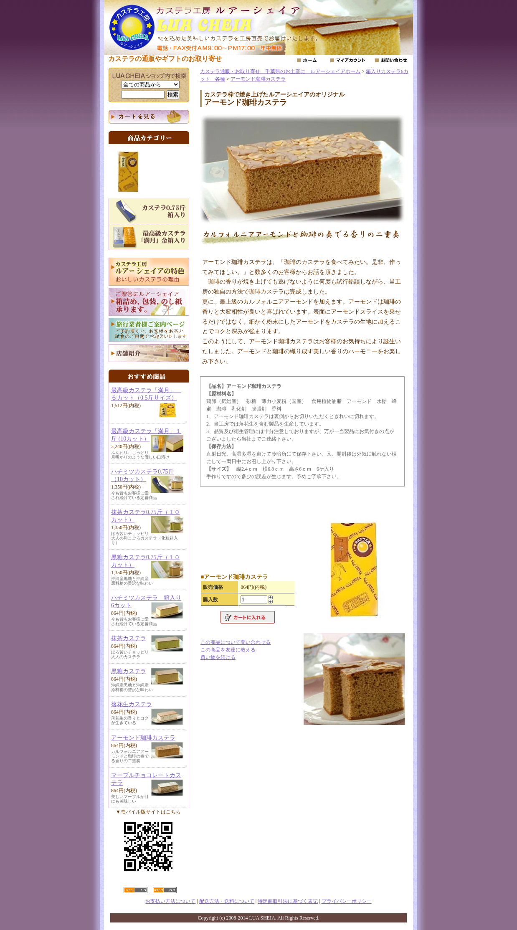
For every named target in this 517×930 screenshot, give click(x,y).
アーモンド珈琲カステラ (143, 738)
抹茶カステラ (128, 638)
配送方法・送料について (226, 901)
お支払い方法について (170, 901)
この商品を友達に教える (228, 650)
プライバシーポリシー (347, 901)
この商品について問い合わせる (235, 642)
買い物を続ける (218, 657)
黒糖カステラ (128, 671)
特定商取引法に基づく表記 (288, 901)
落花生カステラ (131, 704)
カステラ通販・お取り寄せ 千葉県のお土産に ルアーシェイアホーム (280, 71)
